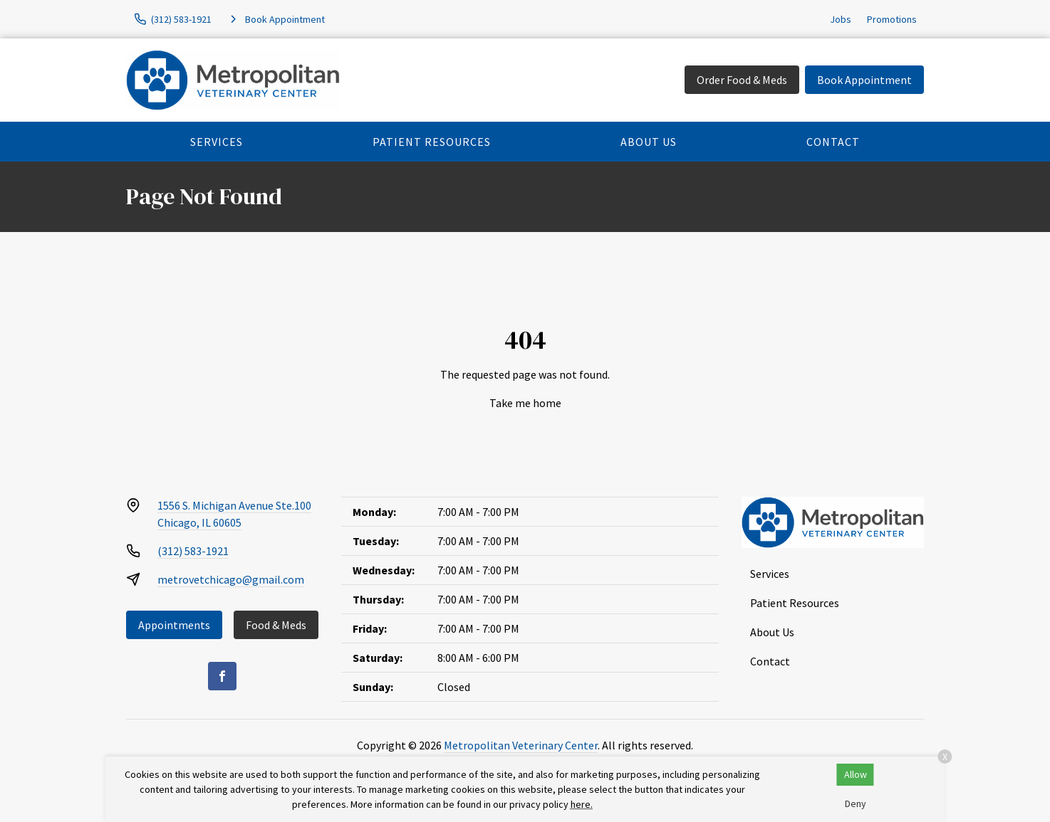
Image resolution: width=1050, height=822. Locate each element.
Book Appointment (864, 80)
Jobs (840, 19)
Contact (833, 142)
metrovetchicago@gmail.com (230, 579)
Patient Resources (432, 142)
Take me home (525, 403)
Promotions (892, 19)
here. (582, 804)
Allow (855, 774)
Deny (855, 803)
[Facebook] (222, 676)
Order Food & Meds (742, 80)
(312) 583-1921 (193, 551)
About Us (648, 142)
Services (216, 142)
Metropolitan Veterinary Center (521, 745)
